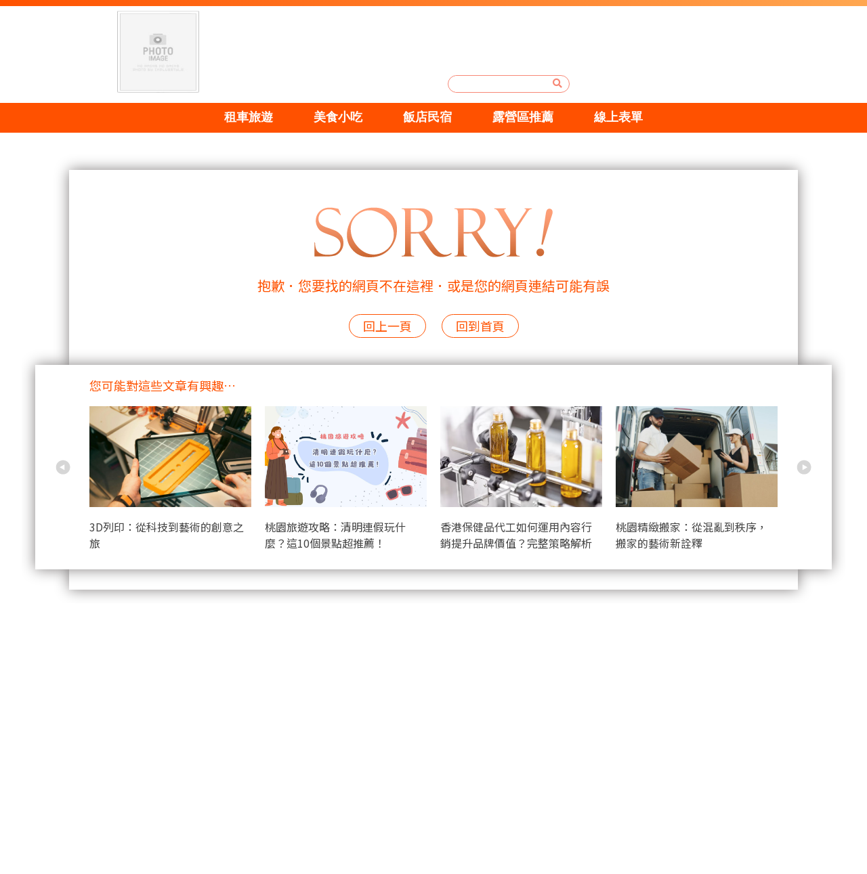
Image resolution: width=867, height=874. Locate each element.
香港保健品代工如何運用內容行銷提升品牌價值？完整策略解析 (516, 534)
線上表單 (623, 117)
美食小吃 (335, 117)
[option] (177, 481)
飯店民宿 (427, 117)
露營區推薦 (525, 117)
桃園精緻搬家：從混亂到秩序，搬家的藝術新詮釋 (691, 534)
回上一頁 (387, 325)
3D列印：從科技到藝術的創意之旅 (166, 534)
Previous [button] (63, 467)
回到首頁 (480, 325)
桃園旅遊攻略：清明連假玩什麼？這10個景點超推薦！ (335, 534)
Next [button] (804, 467)
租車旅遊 (243, 117)
